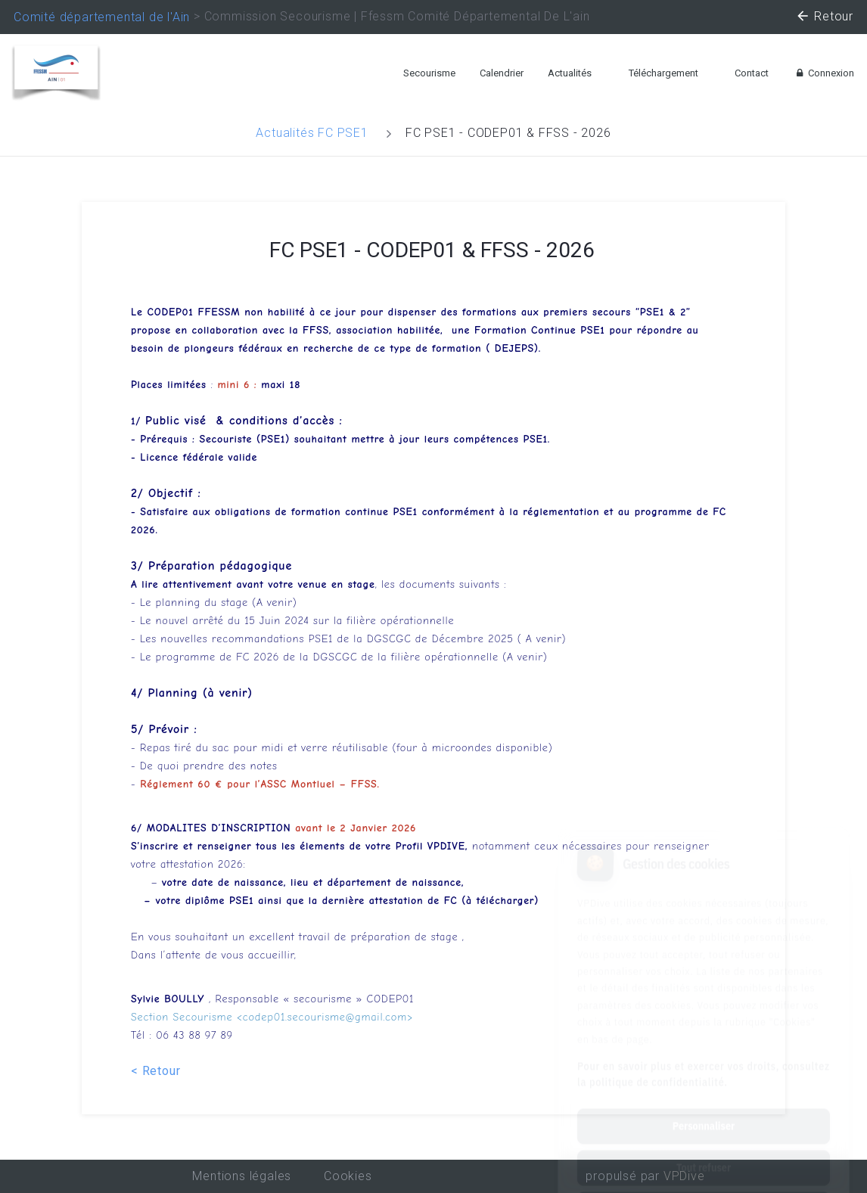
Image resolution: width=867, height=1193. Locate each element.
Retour (824, 18)
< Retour (155, 1071)
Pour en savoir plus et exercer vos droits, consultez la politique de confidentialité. (703, 1002)
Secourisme (429, 73)
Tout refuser (703, 1096)
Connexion (823, 73)
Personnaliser (704, 1054)
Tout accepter (703, 1138)
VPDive (684, 1176)
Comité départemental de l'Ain (102, 17)
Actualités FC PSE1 (312, 133)
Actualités (570, 73)
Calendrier (502, 73)
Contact (752, 73)
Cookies (348, 1176)
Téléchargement (663, 73)
